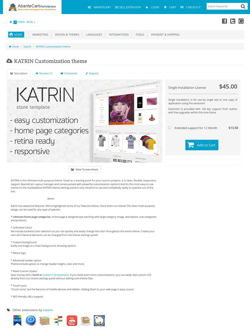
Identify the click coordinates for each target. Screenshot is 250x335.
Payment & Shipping (164, 34)
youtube (241, 21)
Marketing (39, 34)
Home (18, 34)
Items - (22, 22)
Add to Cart (206, 145)
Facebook (224, 21)
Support (92, 73)
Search (27, 46)
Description (18, 73)
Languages (93, 34)
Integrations (118, 34)
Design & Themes (66, 34)
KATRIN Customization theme (53, 46)
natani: (48, 310)
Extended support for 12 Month (202, 128)
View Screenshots (84, 169)
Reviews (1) (44, 73)
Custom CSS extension (56, 275)
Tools (139, 34)
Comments (69, 73)
